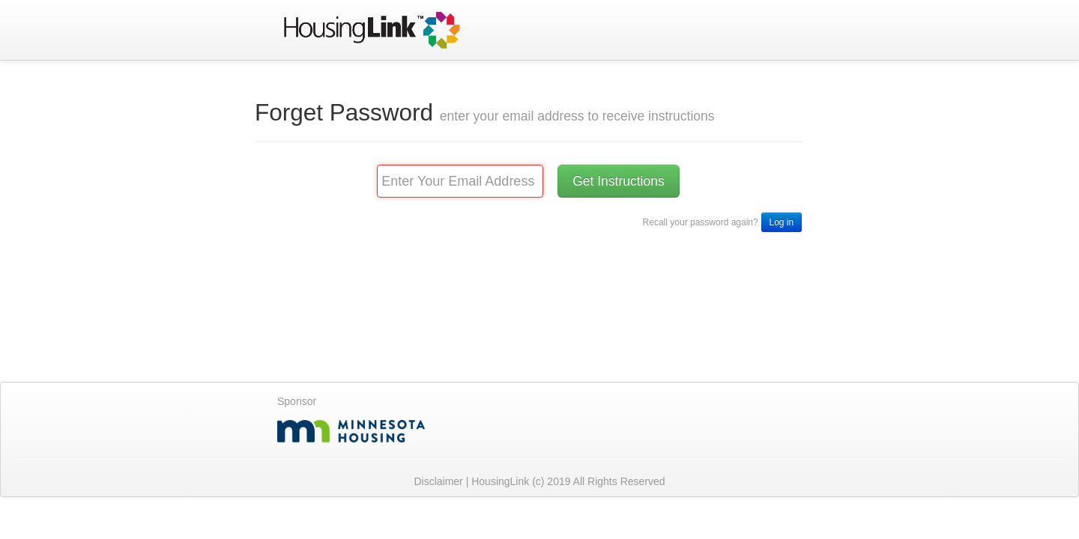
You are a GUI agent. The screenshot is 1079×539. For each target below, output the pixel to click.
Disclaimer (439, 481)
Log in (782, 222)
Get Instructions (618, 181)
